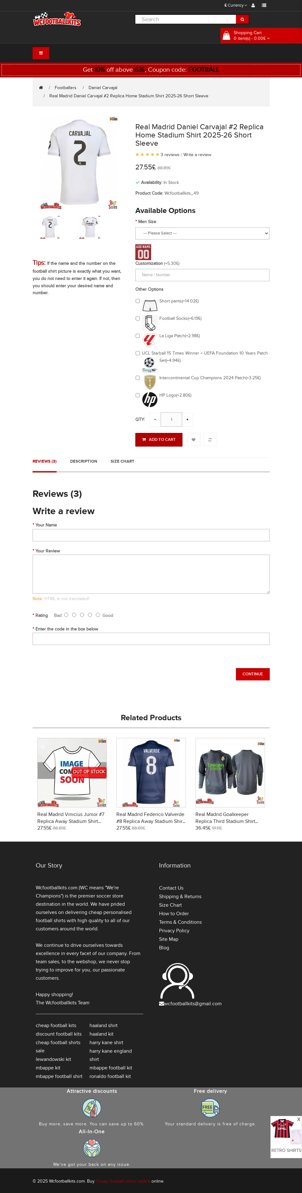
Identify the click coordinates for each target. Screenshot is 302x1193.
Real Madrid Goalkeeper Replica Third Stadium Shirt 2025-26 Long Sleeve (225, 820)
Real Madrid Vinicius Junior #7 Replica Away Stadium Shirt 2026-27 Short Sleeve (70, 820)
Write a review (197, 154)
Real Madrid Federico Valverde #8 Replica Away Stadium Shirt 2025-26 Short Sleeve (150, 820)
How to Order (174, 912)
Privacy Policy (174, 929)
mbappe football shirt (59, 1075)
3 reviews (170, 154)
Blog (164, 946)
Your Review (47, 549)
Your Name (46, 523)
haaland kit (101, 1032)
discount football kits (59, 1032)
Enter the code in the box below (66, 627)
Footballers (66, 87)
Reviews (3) (45, 459)
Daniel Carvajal (103, 87)
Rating (41, 614)
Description (83, 459)
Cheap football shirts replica (123, 1179)
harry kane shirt (106, 1041)
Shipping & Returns (180, 895)
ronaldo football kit (110, 1075)
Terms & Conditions (180, 920)
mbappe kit (48, 1066)
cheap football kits (56, 1024)
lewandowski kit (53, 1058)
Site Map (168, 937)
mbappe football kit (110, 1066)
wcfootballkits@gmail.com (193, 1002)
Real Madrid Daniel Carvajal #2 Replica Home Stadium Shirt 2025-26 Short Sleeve (128, 96)
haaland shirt (103, 1024)
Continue (253, 672)
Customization (149, 263)
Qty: (140, 419)
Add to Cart (159, 439)
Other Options (149, 289)
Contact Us (171, 886)
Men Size (147, 221)
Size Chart (122, 459)
